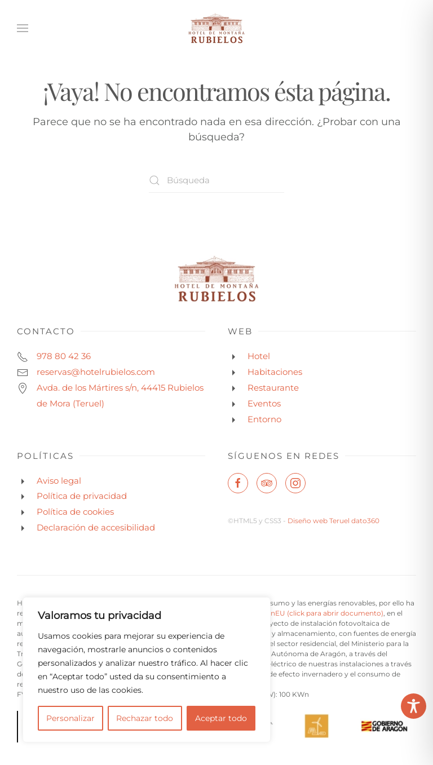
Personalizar (70, 718)
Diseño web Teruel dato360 (333, 520)
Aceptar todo (221, 718)
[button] (22, 28)
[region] (147, 669)
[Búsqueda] (216, 180)
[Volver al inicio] (216, 28)
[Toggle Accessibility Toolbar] (413, 706)
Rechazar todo (144, 718)
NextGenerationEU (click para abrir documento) (302, 613)
